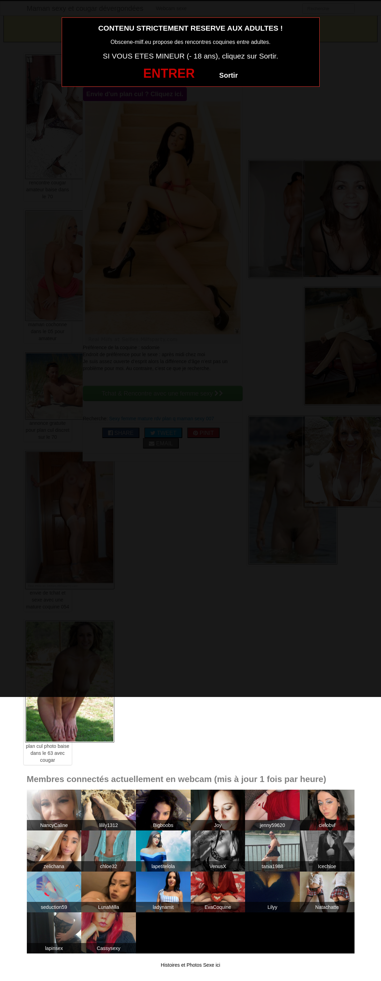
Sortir (228, 75)
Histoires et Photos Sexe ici (190, 965)
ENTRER (169, 73)
